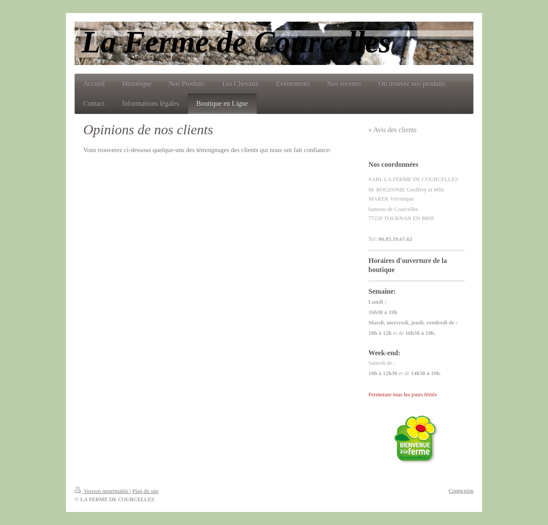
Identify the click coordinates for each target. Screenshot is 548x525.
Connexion (461, 490)
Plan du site (145, 491)
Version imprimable (102, 491)
